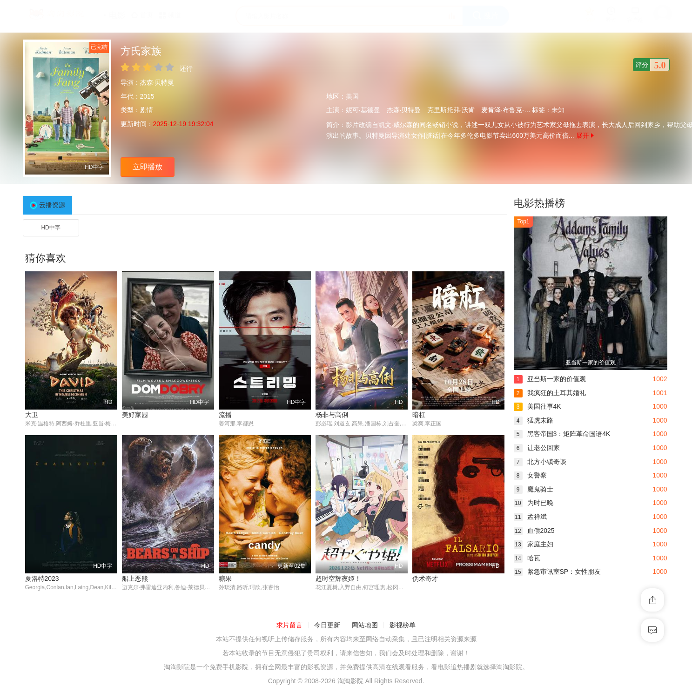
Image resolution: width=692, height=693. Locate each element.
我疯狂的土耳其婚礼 (550, 393)
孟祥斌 (530, 516)
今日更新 (327, 625)
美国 (352, 96)
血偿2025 (534, 530)
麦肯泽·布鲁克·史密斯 (512, 110)
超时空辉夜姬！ (338, 578)
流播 (225, 414)
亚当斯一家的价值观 (550, 379)
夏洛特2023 (42, 578)
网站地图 (365, 625)
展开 (585, 135)
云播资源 (52, 205)
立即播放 (147, 167)
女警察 (530, 475)
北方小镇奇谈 (540, 461)
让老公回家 (537, 447)
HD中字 (50, 227)
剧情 (146, 110)
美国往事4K (537, 406)
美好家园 (135, 414)
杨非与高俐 (332, 414)
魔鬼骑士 (533, 489)
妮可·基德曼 (363, 110)
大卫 (31, 414)
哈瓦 (527, 558)
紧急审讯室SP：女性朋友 (557, 571)
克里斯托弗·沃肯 (451, 110)
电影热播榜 (539, 203)
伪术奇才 (425, 578)
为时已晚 (533, 502)
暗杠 (418, 414)
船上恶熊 (135, 578)
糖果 (225, 578)
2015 (147, 96)
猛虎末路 (533, 420)
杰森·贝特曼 (157, 82)
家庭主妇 (533, 544)
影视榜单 (403, 625)
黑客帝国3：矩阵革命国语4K (562, 433)
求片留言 (289, 625)
